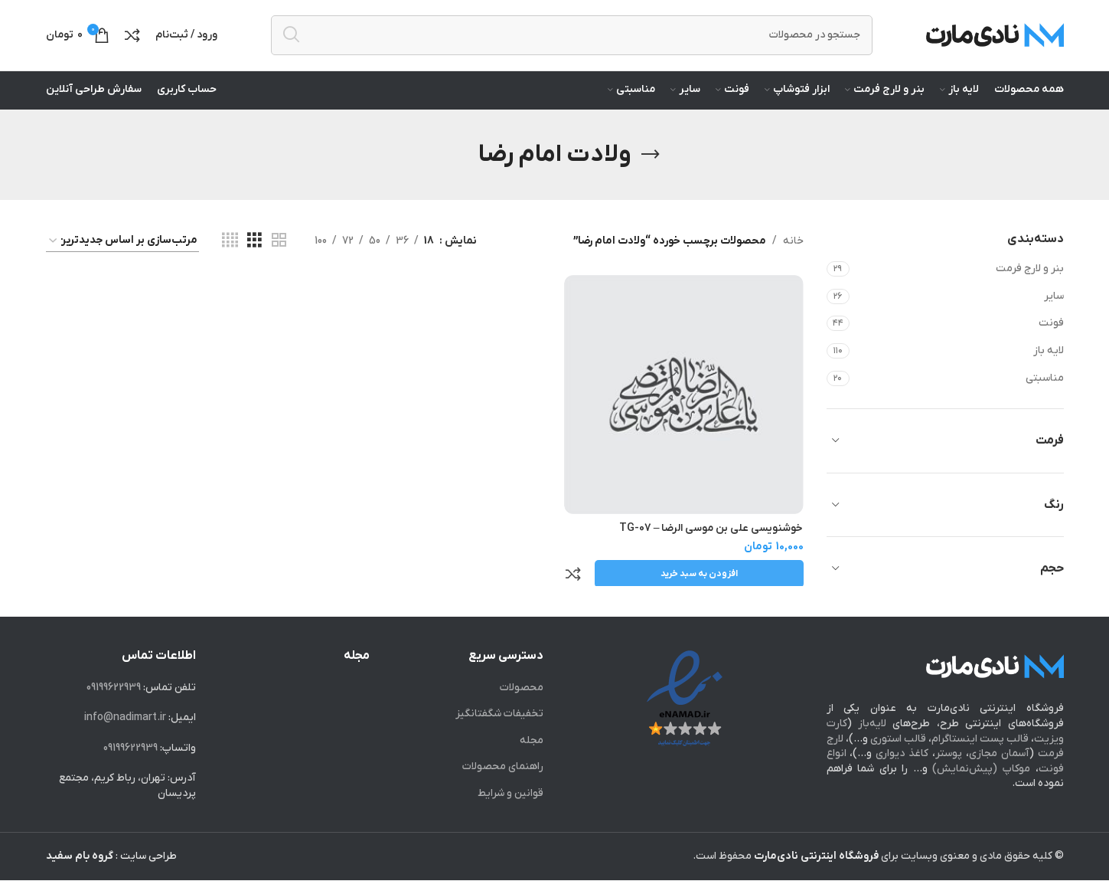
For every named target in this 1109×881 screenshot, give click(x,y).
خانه (793, 250)
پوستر (948, 754)
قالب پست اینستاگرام (980, 739)
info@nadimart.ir (125, 718)
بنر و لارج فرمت (1030, 278)
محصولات (521, 687)
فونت (1051, 333)
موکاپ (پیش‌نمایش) (981, 769)
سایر (1054, 305)
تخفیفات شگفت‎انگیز (499, 714)
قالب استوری (898, 739)
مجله (531, 741)
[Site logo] (995, 39)
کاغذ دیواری (902, 754)
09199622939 (113, 687)
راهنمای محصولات (502, 767)
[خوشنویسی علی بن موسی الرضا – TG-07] (685, 403)
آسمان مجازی (999, 754)
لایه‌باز (872, 724)
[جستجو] (572, 40)
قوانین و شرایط (510, 794)
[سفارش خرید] (122, 250)
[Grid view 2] (279, 251)
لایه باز (1048, 360)
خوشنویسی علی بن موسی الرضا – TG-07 (711, 536)
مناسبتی (1045, 387)
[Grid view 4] (230, 251)
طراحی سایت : (111, 856)
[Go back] (650, 164)
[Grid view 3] (254, 251)
